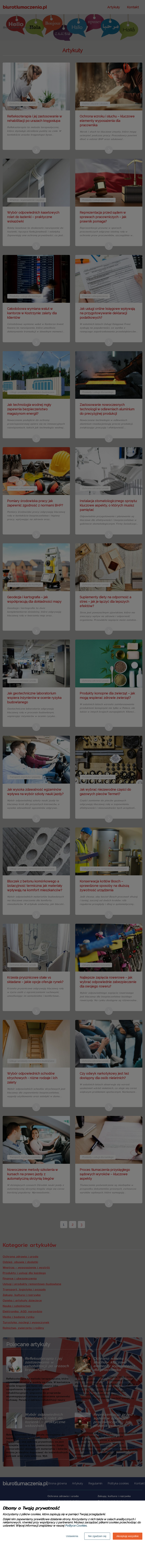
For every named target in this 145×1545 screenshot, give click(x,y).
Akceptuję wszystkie (127, 1536)
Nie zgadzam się (97, 1536)
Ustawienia (72, 1536)
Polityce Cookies (76, 1525)
